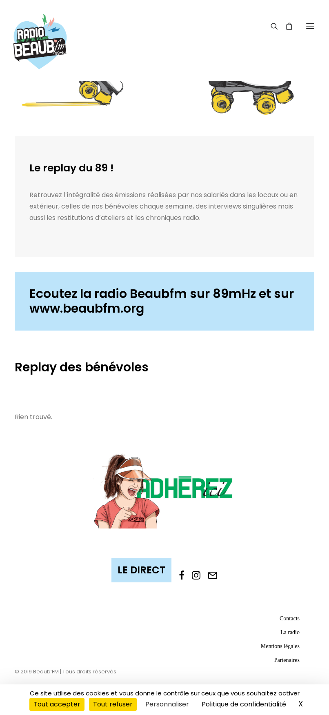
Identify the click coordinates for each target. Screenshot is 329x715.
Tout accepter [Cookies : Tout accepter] (56, 704)
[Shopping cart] (285, 26)
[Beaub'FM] (40, 31)
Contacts (290, 618)
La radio (290, 632)
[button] (310, 26)
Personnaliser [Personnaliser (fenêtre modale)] (167, 704)
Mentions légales (280, 646)
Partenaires (287, 660)
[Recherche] (270, 26)
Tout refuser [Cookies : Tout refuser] (113, 704)
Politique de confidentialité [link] (244, 704)
